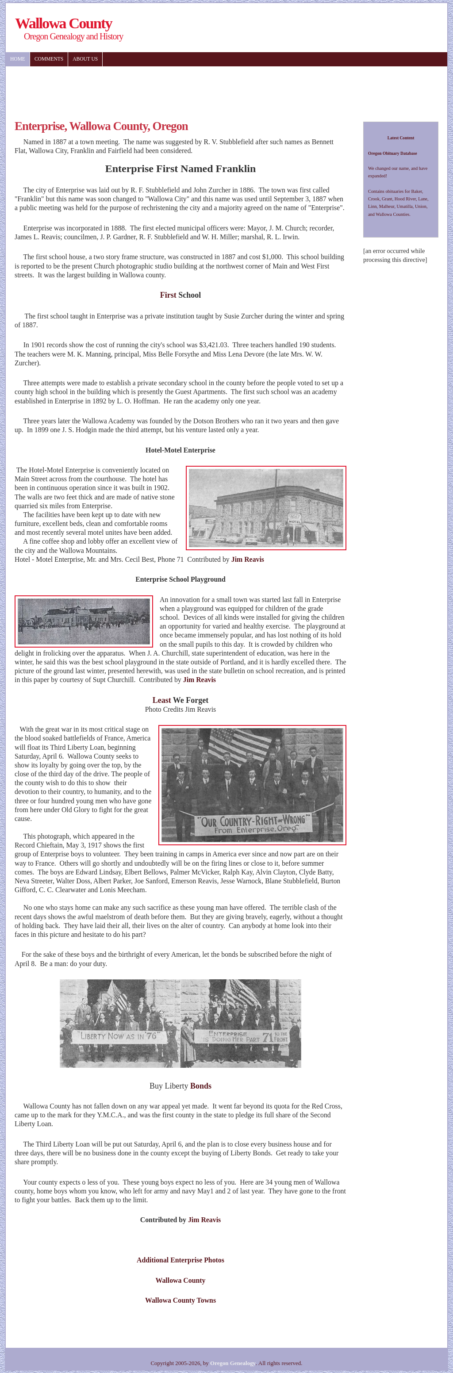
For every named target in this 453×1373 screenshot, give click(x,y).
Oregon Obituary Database (392, 153)
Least (162, 700)
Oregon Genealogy (233, 1363)
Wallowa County (180, 1280)
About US (85, 58)
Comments (49, 58)
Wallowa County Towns (180, 1300)
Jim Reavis (247, 559)
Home (17, 58)
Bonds (200, 1086)
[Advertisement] (169, 88)
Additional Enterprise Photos (180, 1260)
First (168, 295)
